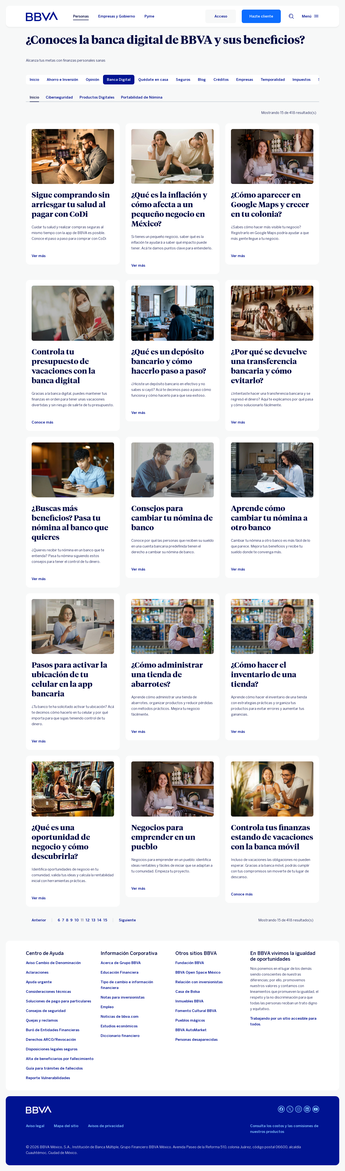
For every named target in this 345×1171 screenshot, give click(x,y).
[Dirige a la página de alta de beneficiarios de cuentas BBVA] (59, 1059)
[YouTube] (315, 1109)
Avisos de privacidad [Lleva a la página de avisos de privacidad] (106, 1126)
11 (82, 920)
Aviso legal (35, 1126)
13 (93, 920)
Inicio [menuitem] (34, 97)
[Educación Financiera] (119, 972)
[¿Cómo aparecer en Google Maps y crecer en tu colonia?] (272, 204)
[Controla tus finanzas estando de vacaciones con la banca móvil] (272, 836)
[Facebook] (281, 1109)
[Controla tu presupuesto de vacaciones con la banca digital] (73, 366)
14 (99, 920)
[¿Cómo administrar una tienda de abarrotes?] (172, 674)
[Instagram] (298, 1109)
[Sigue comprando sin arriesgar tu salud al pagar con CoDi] (73, 204)
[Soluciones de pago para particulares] (58, 1001)
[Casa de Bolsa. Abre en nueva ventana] (187, 991)
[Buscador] (291, 16)
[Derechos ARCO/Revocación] (51, 1039)
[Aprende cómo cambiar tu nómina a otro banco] (272, 517)
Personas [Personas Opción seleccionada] (81, 16)
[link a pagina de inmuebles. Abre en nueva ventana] (189, 1001)
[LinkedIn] (307, 1109)
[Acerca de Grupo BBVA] (121, 963)
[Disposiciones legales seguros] (51, 1049)
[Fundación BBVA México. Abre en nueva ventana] (189, 963)
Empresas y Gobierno (116, 16)
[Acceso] (220, 16)
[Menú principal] (310, 16)
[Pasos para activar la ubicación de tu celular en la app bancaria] (73, 679)
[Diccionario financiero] (120, 1036)
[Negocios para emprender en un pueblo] (172, 836)
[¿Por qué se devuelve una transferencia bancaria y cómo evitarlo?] (272, 366)
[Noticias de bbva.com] (119, 1016)
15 (105, 920)
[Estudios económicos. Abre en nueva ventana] (119, 1026)
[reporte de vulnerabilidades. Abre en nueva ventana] (48, 1078)
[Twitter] (290, 1109)
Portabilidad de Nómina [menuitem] (141, 97)
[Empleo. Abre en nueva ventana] (107, 1007)
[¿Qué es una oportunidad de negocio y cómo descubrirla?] (73, 841)
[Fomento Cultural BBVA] (195, 1011)
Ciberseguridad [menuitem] (59, 97)
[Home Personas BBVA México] (42, 16)
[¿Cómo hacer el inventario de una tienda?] (272, 674)
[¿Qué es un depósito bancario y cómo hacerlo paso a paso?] (172, 361)
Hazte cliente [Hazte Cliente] (261, 16)
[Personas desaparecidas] (196, 1039)
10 (77, 920)
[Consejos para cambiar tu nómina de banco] (172, 517)
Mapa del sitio (66, 1126)
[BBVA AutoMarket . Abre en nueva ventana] (191, 1030)
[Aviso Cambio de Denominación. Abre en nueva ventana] (53, 963)
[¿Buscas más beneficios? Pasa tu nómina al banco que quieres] (73, 522)
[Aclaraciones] (37, 972)
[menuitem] (34, 79)
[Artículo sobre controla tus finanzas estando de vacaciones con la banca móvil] (272, 788)
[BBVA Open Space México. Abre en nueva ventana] (197, 972)
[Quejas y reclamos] (42, 1020)
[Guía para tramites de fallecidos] (54, 1068)
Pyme (149, 16)
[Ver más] (73, 156)
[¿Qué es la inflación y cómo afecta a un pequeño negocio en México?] (172, 209)
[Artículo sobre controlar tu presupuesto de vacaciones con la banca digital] (73, 313)
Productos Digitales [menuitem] (97, 97)
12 (88, 920)
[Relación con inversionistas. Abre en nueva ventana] (199, 982)
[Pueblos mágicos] (190, 1020)
